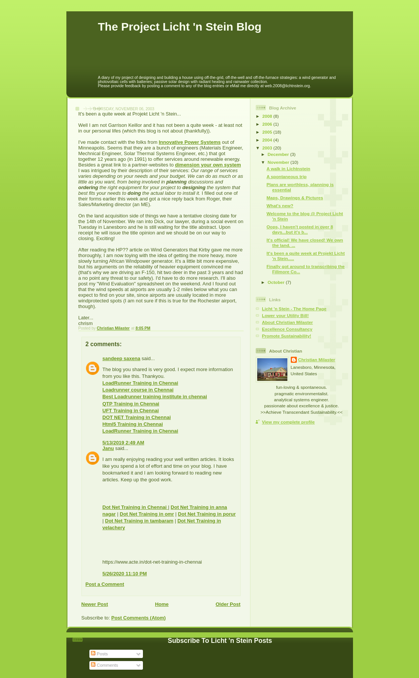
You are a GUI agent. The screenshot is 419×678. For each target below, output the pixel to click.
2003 (267, 147)
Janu (108, 448)
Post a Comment (105, 584)
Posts (99, 653)
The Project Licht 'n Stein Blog (180, 26)
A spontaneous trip (287, 176)
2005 (267, 131)
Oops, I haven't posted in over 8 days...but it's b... (300, 229)
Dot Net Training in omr (147, 514)
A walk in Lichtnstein (288, 168)
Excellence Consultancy (287, 329)
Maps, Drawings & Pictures (295, 197)
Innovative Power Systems (190, 142)
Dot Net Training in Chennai (135, 507)
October (277, 282)
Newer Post (94, 604)
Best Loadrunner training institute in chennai (155, 396)
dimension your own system (208, 165)
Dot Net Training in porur (207, 514)
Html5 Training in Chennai (133, 424)
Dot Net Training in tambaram (139, 521)
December (279, 154)
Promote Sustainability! (287, 335)
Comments (104, 665)
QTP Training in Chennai (131, 404)
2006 (267, 124)
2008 (267, 116)
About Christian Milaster (287, 322)
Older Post (228, 604)
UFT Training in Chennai (131, 410)
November (279, 162)
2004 (267, 139)
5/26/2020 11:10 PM (125, 573)
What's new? (280, 205)
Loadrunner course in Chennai (138, 390)
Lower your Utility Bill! (285, 315)
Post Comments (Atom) (138, 618)
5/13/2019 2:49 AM (123, 442)
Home (162, 604)
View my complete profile (288, 421)
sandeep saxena (121, 358)
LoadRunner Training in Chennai (140, 383)
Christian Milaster (316, 359)
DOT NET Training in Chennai (137, 417)
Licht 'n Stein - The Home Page (294, 308)
